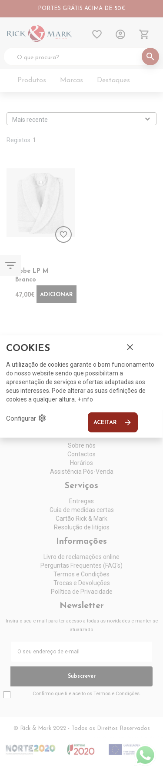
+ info (85, 399)
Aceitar (112, 422)
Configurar (26, 418)
